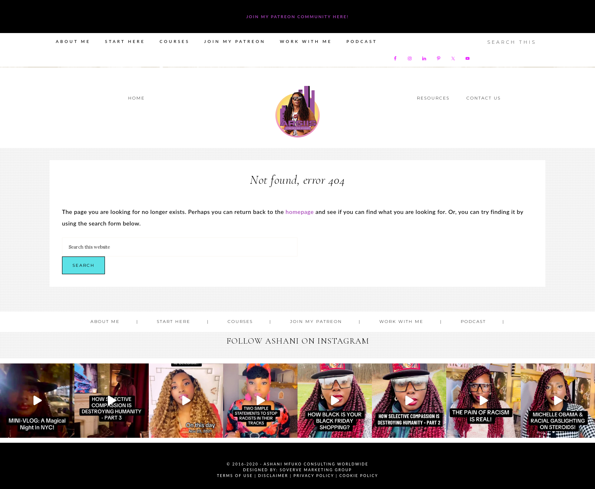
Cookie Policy (358, 475)
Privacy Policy (313, 475)
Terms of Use (235, 475)
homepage (300, 211)
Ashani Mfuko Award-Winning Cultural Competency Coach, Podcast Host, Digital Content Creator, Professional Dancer (297, 112)
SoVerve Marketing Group (316, 470)
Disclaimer (273, 475)
